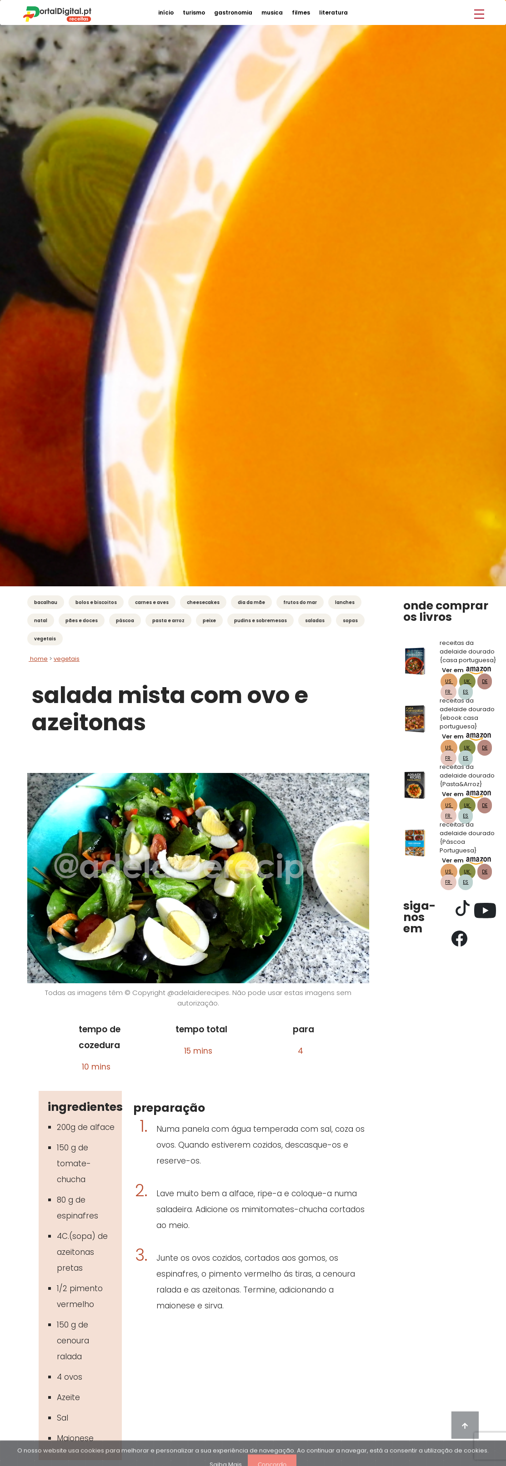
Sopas (350, 620)
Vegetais (45, 638)
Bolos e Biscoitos (96, 602)
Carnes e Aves (152, 602)
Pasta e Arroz (168, 620)
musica (272, 12)
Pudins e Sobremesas (260, 620)
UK (467, 681)
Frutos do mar (300, 602)
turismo (194, 12)
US (449, 681)
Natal (40, 620)
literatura (333, 12)
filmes (301, 12)
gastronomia (233, 12)
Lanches (345, 602)
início (166, 12)
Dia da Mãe (251, 602)
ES (465, 691)
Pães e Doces (81, 620)
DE (484, 681)
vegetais (67, 658)
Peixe (209, 620)
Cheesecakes (203, 602)
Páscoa (125, 620)
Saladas (315, 620)
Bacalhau (45, 602)
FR (448, 691)
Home (38, 658)
